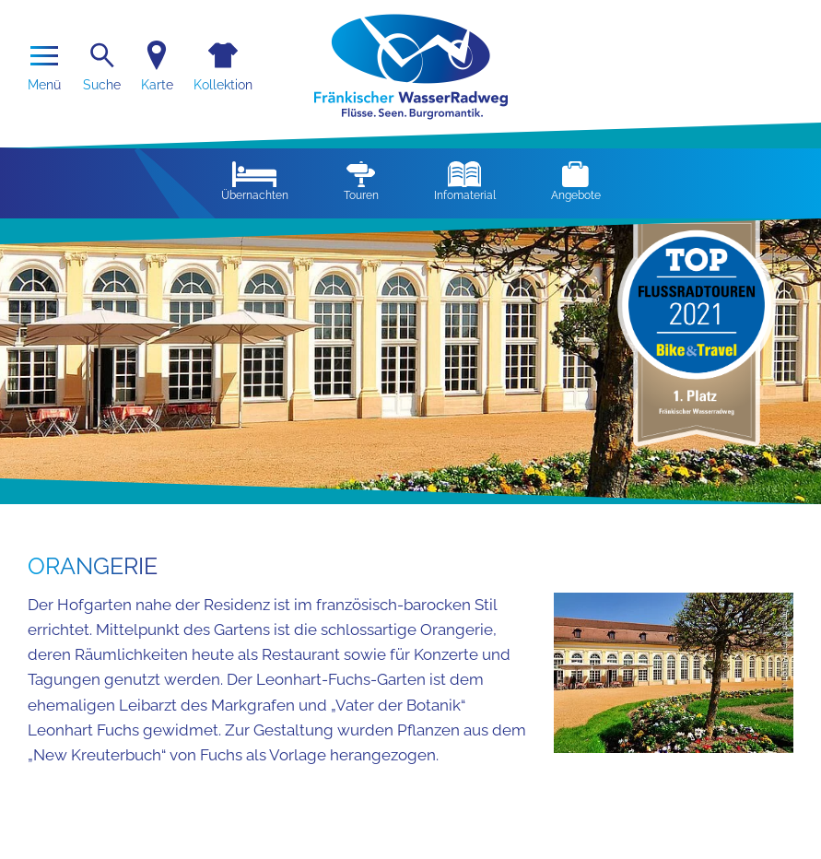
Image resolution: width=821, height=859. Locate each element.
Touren (361, 181)
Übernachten (254, 181)
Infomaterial (465, 181)
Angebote (576, 181)
